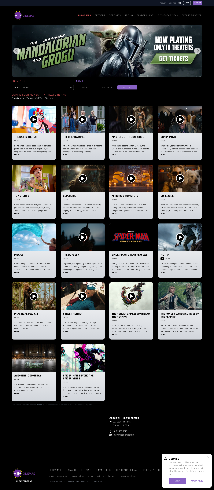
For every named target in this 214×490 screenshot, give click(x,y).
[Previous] (16, 51)
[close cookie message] (208, 457)
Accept (177, 481)
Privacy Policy (197, 481)
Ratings (71, 482)
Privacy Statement (83, 482)
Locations (18, 81)
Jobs (51, 476)
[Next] (197, 51)
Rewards (100, 15)
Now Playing (86, 87)
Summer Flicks (145, 15)
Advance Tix (107, 87)
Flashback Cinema (168, 15)
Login (187, 3)
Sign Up (197, 3)
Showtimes (84, 15)
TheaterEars (112, 476)
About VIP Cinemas (168, 3)
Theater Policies (77, 476)
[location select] (43, 87)
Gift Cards (115, 15)
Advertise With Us (128, 476)
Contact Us (62, 476)
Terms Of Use (97, 482)
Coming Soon (127, 87)
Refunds (100, 476)
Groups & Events (191, 15)
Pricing (129, 15)
